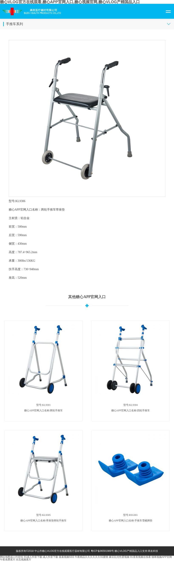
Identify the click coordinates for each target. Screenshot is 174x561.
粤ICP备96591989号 (102, 551)
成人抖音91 (16, 556)
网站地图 (5, 556)
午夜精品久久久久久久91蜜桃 (91, 556)
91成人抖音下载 (33, 556)
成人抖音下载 (50, 556)
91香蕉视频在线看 (140, 556)
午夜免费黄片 (7, 559)
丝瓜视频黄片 (23, 559)
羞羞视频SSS (66, 556)
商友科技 (153, 551)
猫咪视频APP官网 (161, 556)
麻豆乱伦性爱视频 (119, 556)
